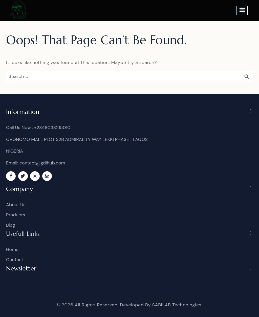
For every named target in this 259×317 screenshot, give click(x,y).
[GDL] (19, 10)
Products (15, 215)
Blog (10, 225)
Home (12, 249)
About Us (16, 205)
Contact (14, 260)
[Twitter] (23, 176)
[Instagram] (35, 176)
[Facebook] (11, 176)
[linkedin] (47, 176)
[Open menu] (242, 10)
